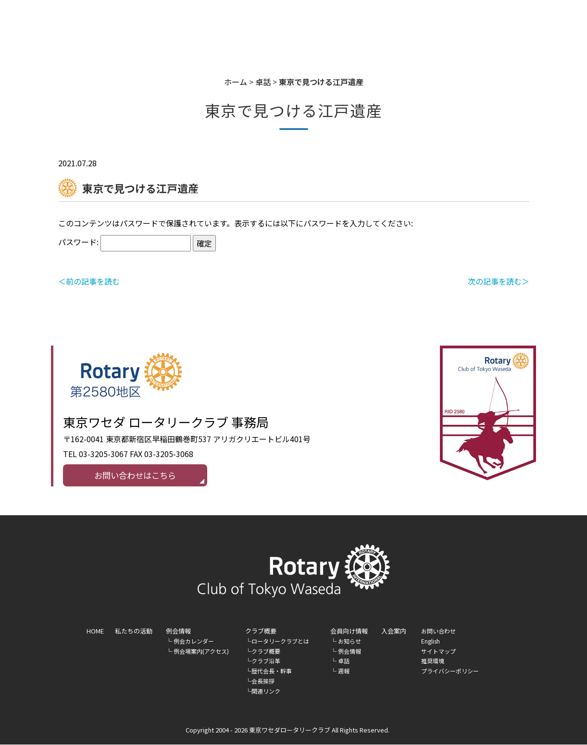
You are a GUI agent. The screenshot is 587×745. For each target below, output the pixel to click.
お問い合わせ (438, 631)
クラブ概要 (265, 651)
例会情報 (178, 631)
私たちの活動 (247, 32)
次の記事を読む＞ (498, 281)
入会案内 (494, 32)
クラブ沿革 (265, 662)
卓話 (263, 81)
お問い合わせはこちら (135, 475)
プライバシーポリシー (450, 671)
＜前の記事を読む (89, 281)
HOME (183, 32)
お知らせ (349, 641)
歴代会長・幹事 (271, 671)
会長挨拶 (263, 681)
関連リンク (265, 691)
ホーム (235, 81)
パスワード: (124, 242)
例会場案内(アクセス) (201, 651)
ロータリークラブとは (280, 641)
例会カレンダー (194, 641)
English (539, 31)
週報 (344, 671)
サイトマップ (438, 651)
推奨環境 (432, 662)
